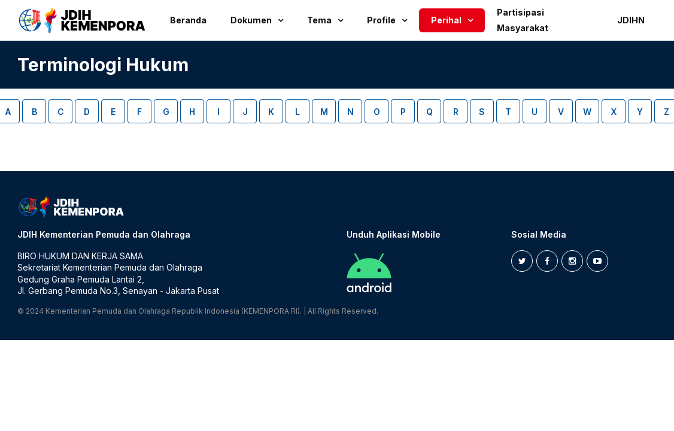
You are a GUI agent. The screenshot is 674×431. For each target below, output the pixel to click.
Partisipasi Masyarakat (522, 20)
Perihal (446, 20)
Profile (381, 20)
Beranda (188, 20)
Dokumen (251, 20)
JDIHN (631, 20)
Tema (319, 20)
